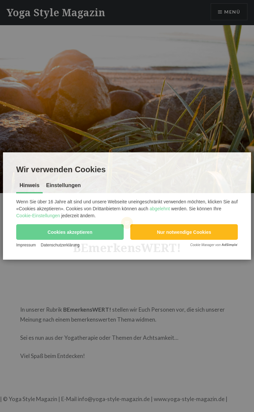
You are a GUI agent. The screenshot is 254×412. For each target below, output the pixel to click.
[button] (70, 232)
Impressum (26, 245)
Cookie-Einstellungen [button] (38, 215)
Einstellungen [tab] (63, 185)
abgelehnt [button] (159, 208)
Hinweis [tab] (29, 185)
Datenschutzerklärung (60, 245)
